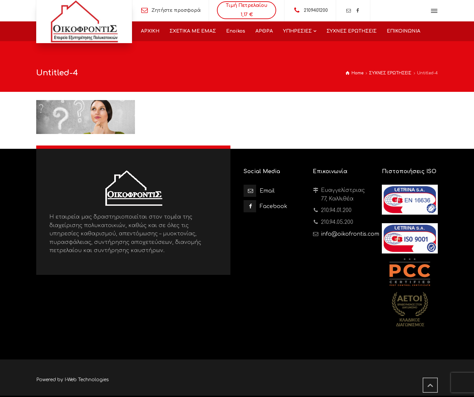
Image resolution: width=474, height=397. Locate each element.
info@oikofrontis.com (350, 234)
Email (267, 191)
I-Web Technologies (87, 379)
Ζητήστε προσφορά (176, 10)
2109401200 (316, 10)
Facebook (273, 206)
